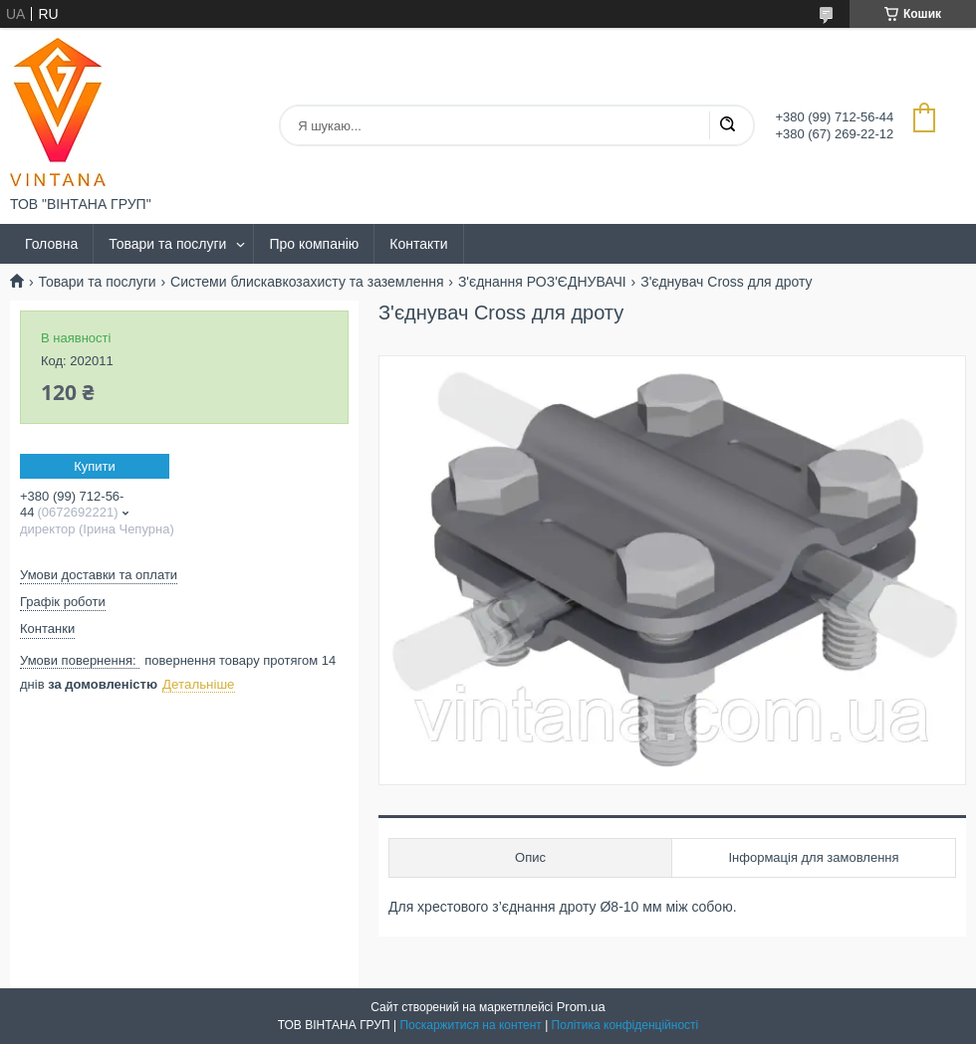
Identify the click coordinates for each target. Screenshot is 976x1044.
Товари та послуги (167, 244)
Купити (95, 466)
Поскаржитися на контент (470, 1025)
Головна (51, 244)
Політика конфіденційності (625, 1025)
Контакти (418, 244)
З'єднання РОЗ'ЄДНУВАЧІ (542, 282)
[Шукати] (727, 125)
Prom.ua (581, 1006)
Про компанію (314, 244)
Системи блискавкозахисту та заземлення (306, 282)
